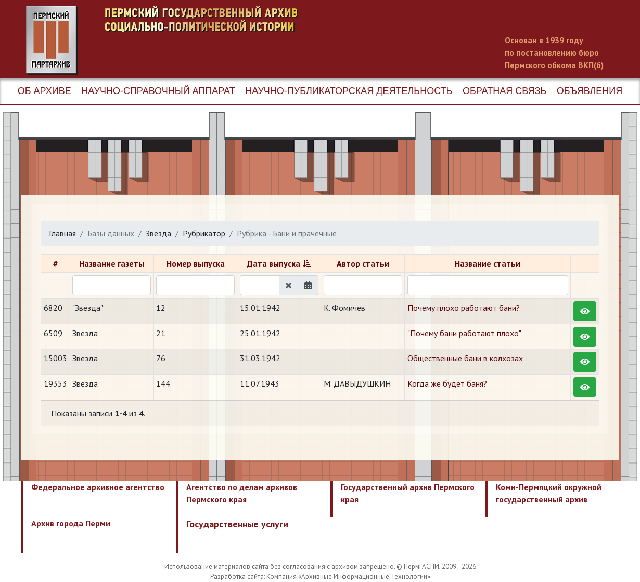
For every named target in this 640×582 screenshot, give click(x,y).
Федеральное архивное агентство (97, 487)
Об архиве (44, 91)
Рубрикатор (204, 233)
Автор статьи (363, 263)
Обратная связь (504, 91)
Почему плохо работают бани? (463, 307)
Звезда (158, 233)
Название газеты (111, 263)
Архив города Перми (70, 523)
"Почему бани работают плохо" (464, 333)
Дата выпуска (273, 263)
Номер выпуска (196, 263)
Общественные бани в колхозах (465, 358)
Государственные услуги (237, 524)
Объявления (589, 91)
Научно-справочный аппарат (158, 91)
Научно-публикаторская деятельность (348, 91)
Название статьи (487, 263)
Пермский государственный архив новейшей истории (221, 40)
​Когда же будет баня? (447, 383)
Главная (62, 233)
